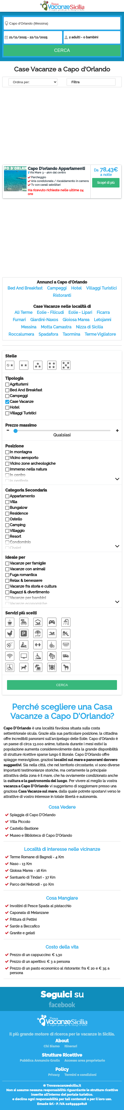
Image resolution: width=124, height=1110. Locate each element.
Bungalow (18, 507)
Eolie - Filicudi (50, 312)
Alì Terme (23, 312)
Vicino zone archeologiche (33, 463)
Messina (28, 327)
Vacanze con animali (27, 569)
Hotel (76, 288)
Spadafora (48, 334)
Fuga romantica (23, 575)
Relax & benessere (26, 580)
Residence (19, 513)
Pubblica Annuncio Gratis (40, 1060)
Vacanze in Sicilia (62, 6)
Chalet (15, 548)
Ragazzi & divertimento (29, 592)
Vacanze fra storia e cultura (33, 586)
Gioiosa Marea (76, 319)
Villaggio (17, 530)
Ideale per (15, 557)
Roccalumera (21, 334)
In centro (17, 475)
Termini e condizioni (80, 1075)
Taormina (71, 334)
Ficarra (103, 312)
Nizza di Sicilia (89, 327)
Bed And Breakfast (25, 288)
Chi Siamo (52, 1046)
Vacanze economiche (28, 603)
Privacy (54, 1075)
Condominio (20, 542)
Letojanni (102, 319)
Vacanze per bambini (28, 598)
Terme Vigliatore (100, 334)
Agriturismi (19, 384)
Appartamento (22, 496)
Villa (13, 502)
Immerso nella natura (28, 469)
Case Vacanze (22, 401)
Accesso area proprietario (84, 1060)
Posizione (14, 446)
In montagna (21, 452)
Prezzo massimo (58, 430)
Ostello (16, 519)
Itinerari (70, 1046)
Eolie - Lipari (80, 312)
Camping (17, 525)
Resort (15, 536)
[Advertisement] (62, 126)
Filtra (75, 82)
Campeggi (57, 288)
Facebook (62, 1005)
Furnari (19, 319)
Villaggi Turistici (101, 288)
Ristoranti (62, 295)
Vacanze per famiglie (28, 563)
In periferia (19, 481)
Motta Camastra (56, 327)
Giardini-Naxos (44, 319)
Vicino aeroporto (24, 457)
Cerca (62, 50)
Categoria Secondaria (26, 490)
